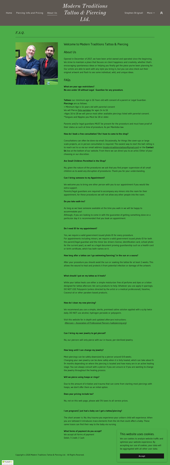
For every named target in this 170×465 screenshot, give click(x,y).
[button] (151, 13)
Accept (142, 456)
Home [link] (9, 13)
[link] (85, 20)
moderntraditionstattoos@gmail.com (120, 147)
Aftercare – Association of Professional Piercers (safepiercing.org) (96, 323)
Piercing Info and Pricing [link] (29, 13)
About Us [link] (52, 13)
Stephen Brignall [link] (134, 13)
